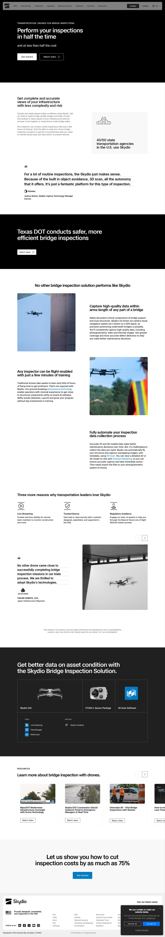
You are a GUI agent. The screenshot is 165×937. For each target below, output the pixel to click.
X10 (54, 915)
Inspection (39, 6)
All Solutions (79, 926)
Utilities (77, 917)
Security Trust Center (104, 917)
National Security (65, 6)
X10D (55, 917)
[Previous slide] (138, 538)
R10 (54, 923)
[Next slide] (145, 538)
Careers (145, 6)
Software (56, 926)
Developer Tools (102, 920)
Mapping (50, 6)
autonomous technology (59, 389)
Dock (55, 920)
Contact (133, 6)
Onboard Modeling (122, 458)
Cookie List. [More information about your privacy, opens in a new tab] (150, 922)
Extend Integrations (104, 923)
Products (90, 6)
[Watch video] (52, 56)
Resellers (99, 926)
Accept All (151, 928)
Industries (79, 6)
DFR (15, 6)
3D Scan (111, 455)
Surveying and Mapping (83, 923)
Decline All (132, 928)
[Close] (160, 912)
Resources (102, 6)
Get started (27, 56)
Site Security (26, 6)
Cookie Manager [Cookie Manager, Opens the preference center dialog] (141, 934)
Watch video (117, 820)
